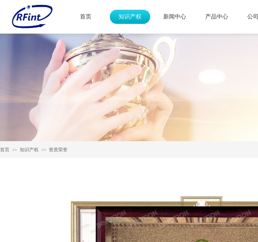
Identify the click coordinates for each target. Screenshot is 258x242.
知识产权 (130, 16)
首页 (85, 16)
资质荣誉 (58, 149)
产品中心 (216, 16)
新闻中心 (174, 16)
